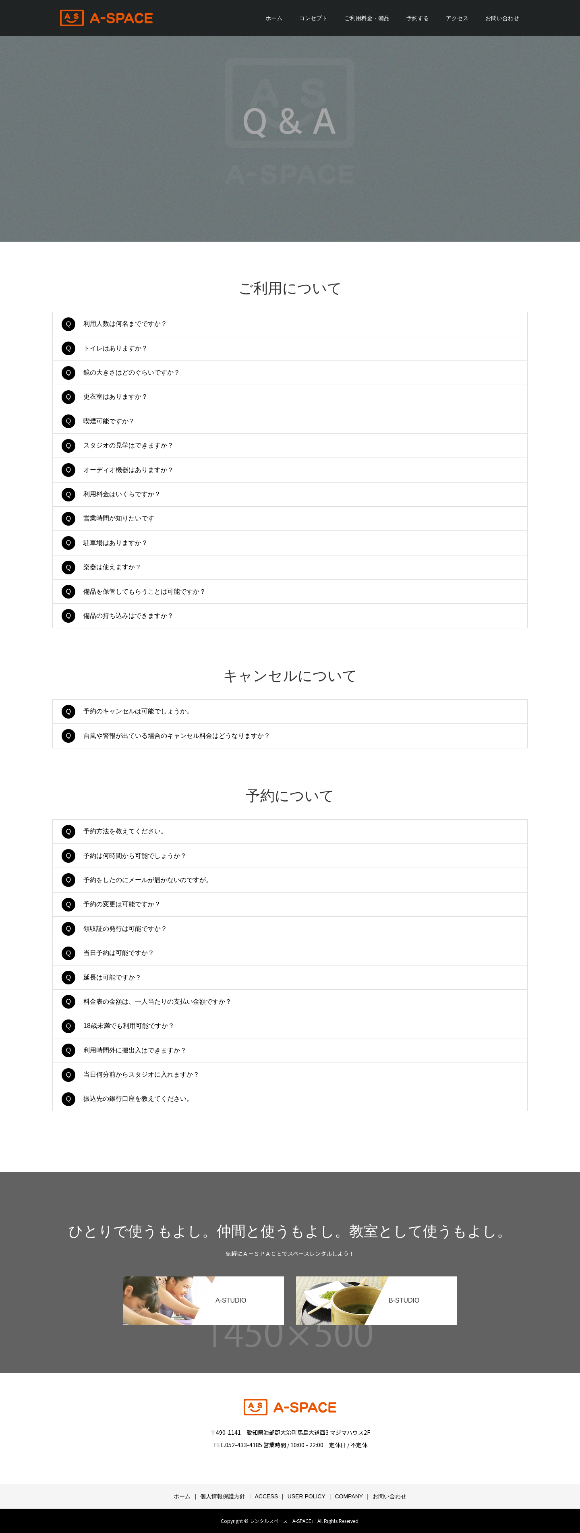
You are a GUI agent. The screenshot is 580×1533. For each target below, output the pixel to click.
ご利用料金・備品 (366, 18)
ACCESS (266, 1496)
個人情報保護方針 (222, 1496)
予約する (417, 18)
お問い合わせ (502, 18)
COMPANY (349, 1496)
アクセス (457, 18)
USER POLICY (306, 1496)
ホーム (273, 18)
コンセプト (313, 18)
